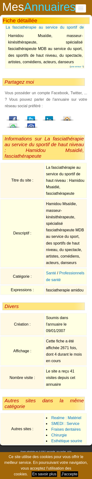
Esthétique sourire (66, 441)
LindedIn (49, 116)
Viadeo (67, 116)
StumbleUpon (13, 124)
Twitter (31, 116)
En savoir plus (44, 474)
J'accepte (69, 474)
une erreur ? (77, 66)
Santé (51, 273)
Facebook (13, 116)
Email (31, 124)
